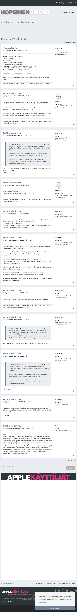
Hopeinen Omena (7, 583)
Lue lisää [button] (42, 602)
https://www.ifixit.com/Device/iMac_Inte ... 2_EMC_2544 (20, 109)
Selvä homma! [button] (55, 608)
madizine (14, 328)
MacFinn (13, 144)
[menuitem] (70, 2)
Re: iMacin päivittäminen (12, 93)
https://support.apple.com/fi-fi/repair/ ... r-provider (19, 193)
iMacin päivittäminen (14, 38)
